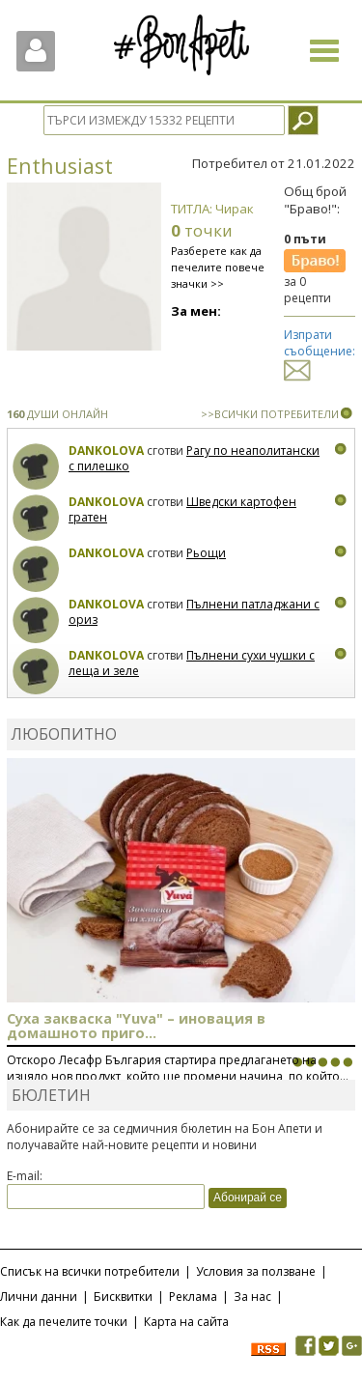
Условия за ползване (256, 1271)
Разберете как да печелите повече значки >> (218, 267)
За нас (252, 1296)
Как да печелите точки (63, 1321)
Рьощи (206, 553)
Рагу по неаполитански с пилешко (194, 458)
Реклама (193, 1296)
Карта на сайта (186, 1321)
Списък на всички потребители (90, 1271)
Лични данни (38, 1296)
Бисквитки (123, 1296)
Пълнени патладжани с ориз (194, 612)
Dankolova (106, 450)
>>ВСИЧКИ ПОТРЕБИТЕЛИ (270, 414)
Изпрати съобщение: (319, 352)
